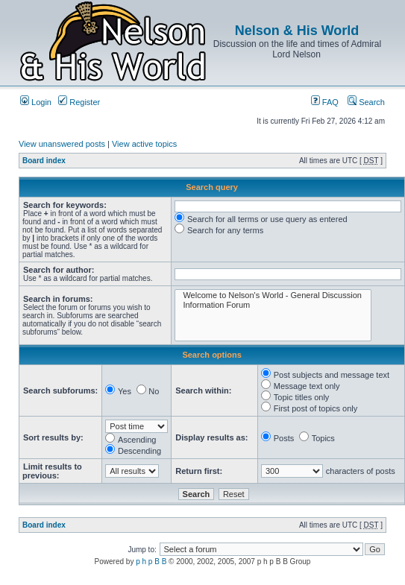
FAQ (325, 102)
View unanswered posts (62, 143)
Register (79, 102)
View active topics (144, 143)
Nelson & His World (297, 30)
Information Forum (273, 305)
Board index (44, 160)
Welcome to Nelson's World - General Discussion (273, 295)
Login (35, 102)
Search (366, 102)
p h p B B (151, 561)
